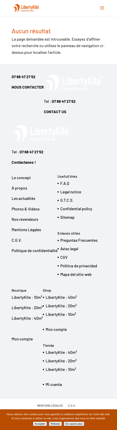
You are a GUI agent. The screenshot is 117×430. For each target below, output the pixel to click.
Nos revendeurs (25, 219)
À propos (19, 188)
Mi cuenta (54, 384)
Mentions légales (50, 405)
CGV (63, 257)
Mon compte (22, 339)
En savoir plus (74, 423)
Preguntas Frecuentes (78, 240)
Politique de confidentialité (34, 250)
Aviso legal (69, 248)
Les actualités (23, 198)
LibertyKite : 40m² (27, 318)
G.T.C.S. (66, 200)
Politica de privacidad (78, 265)
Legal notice (70, 192)
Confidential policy (76, 208)
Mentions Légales (26, 229)
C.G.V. (17, 240)
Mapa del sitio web (76, 274)
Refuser (55, 423)
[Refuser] (112, 420)
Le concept (21, 177)
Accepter (40, 423)
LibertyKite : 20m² (27, 307)
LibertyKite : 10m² (27, 297)
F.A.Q (64, 183)
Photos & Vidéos (26, 209)
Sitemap (67, 217)
